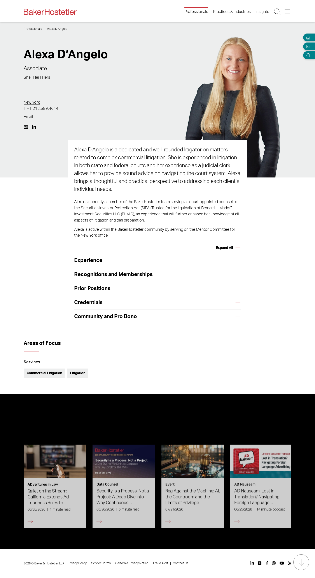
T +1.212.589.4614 (41, 109)
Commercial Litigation (44, 373)
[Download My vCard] (26, 127)
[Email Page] (307, 46)
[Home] (307, 38)
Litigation (77, 373)
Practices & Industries (232, 12)
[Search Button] (277, 12)
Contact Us (180, 563)
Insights (262, 12)
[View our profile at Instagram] (274, 563)
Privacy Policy (77, 563)
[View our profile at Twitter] (260, 563)
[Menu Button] (287, 12)
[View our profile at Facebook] (267, 563)
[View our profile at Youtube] (282, 563)
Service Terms (101, 563)
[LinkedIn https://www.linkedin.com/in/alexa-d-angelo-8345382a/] (34, 127)
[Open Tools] (307, 55)
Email (28, 117)
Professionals (196, 12)
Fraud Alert (160, 563)
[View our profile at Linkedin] (252, 563)
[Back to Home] (50, 12)
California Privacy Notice (132, 563)
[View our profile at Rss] (289, 563)
